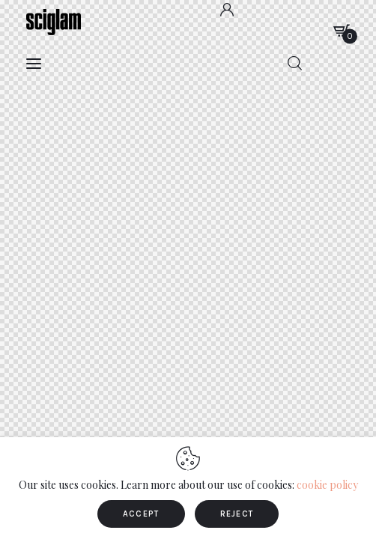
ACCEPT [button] (141, 514)
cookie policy (327, 485)
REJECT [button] (237, 514)
